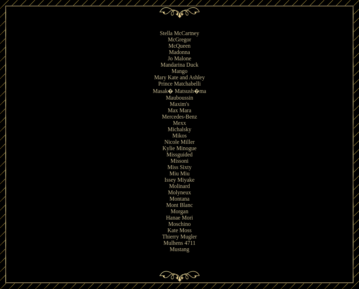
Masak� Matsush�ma (179, 91)
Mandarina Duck (179, 65)
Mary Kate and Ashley (179, 77)
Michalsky (179, 129)
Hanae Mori (179, 218)
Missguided (180, 154)
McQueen (179, 46)
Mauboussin (179, 98)
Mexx (179, 123)
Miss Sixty (180, 167)
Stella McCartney (179, 33)
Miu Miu (179, 173)
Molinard (179, 186)
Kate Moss (180, 230)
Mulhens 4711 (179, 243)
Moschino (179, 224)
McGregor (179, 39)
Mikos (179, 136)
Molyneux (179, 192)
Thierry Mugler (179, 237)
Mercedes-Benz (179, 117)
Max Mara (179, 110)
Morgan (179, 211)
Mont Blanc (179, 205)
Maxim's (179, 104)
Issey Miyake (179, 180)
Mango (179, 71)
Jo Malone (179, 58)
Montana (180, 199)
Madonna (179, 52)
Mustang (179, 249)
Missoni (179, 161)
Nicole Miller (179, 142)
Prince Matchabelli (179, 84)
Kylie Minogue (179, 148)
